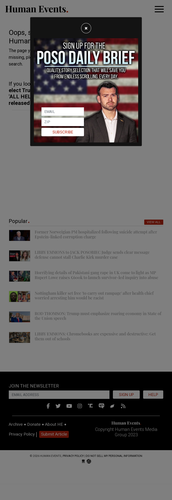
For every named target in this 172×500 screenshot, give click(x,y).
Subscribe (62, 132)
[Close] (86, 28)
